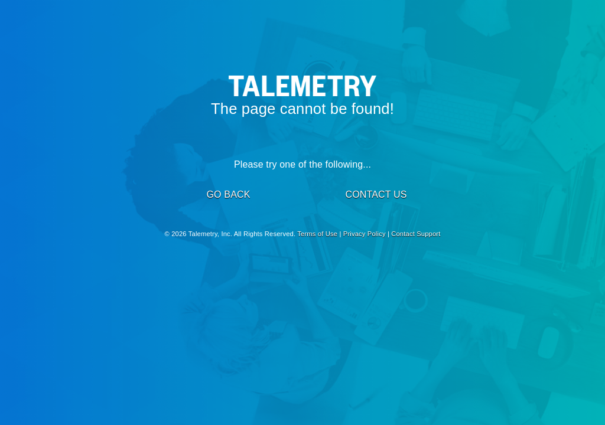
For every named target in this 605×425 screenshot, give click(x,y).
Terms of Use (317, 233)
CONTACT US (375, 194)
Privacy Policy (364, 233)
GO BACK (228, 194)
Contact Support (415, 233)
